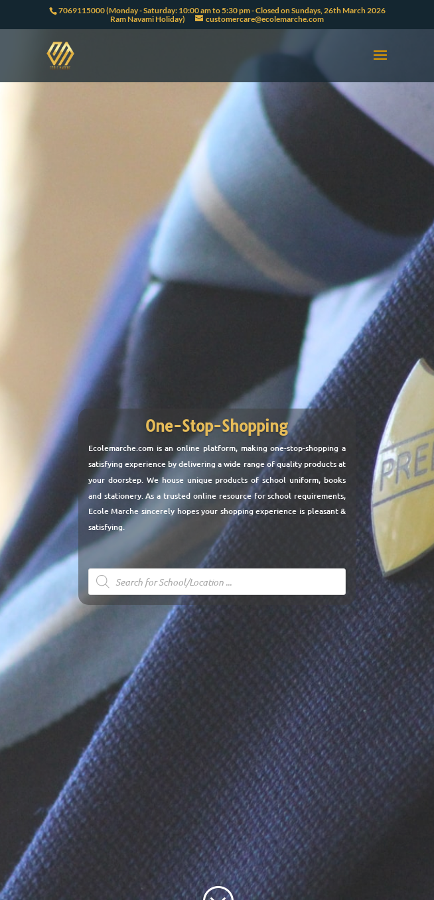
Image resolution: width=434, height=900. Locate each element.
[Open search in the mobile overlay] (217, 581)
